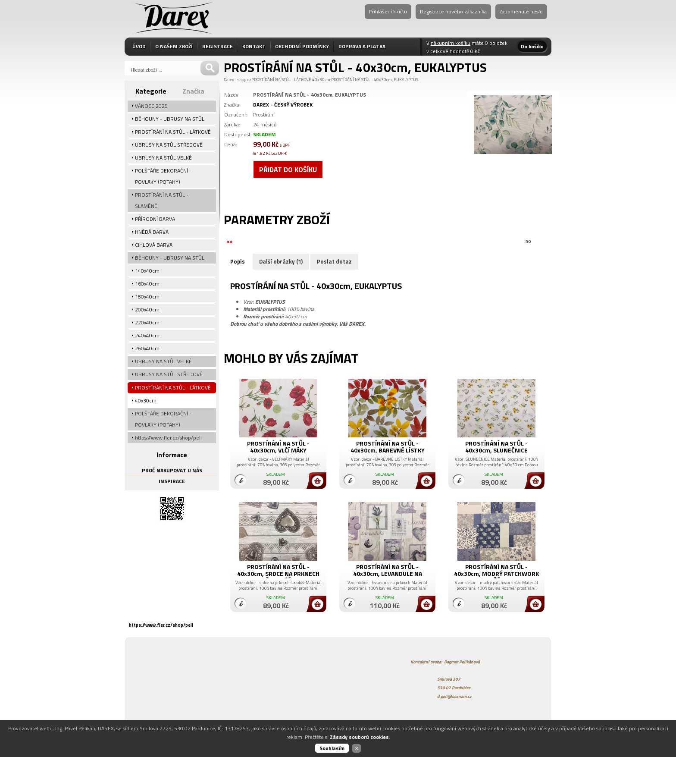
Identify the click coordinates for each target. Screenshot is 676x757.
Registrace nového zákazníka (453, 11)
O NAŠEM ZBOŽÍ (174, 46)
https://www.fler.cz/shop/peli (161, 625)
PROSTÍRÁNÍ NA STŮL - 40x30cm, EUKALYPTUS (374, 79)
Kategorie (150, 91)
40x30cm (321, 79)
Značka (193, 91)
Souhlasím (331, 748)
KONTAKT (254, 46)
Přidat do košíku (288, 169)
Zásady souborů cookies (359, 737)
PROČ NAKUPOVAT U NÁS (172, 470)
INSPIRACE (172, 481)
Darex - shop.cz (237, 79)
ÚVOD (139, 46)
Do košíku (532, 46)
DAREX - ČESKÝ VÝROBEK (283, 105)
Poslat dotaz (334, 261)
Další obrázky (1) (281, 261)
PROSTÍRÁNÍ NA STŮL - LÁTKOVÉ (281, 79)
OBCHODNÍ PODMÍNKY (302, 46)
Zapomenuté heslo (521, 11)
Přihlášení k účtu (388, 11)
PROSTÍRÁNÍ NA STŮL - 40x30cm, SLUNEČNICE (496, 447)
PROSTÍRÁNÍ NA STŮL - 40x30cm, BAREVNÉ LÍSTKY (388, 447)
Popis (237, 261)
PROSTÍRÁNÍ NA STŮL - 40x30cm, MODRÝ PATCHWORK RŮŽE (496, 573)
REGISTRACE (217, 46)
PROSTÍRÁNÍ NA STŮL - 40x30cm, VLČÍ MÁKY (278, 447)
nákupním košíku (450, 43)
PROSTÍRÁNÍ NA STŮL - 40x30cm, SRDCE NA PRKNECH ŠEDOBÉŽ (278, 573)
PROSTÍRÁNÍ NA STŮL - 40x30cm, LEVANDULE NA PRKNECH (387, 573)
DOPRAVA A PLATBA (361, 46)
